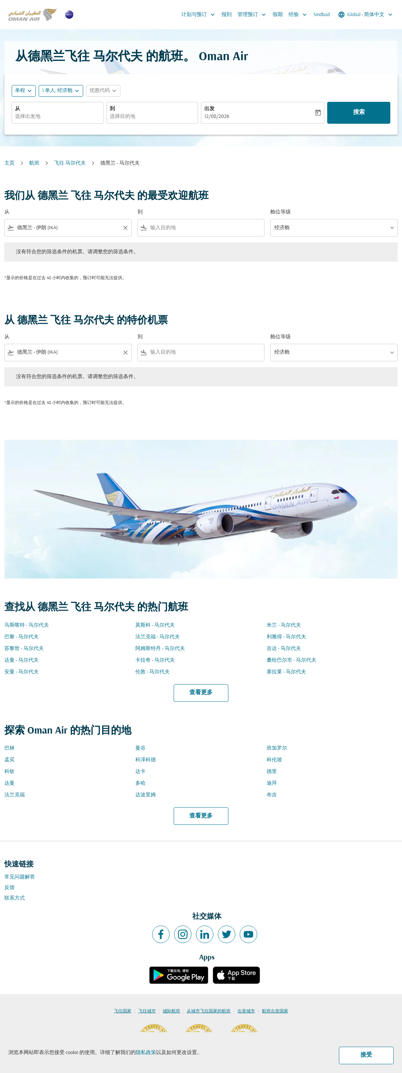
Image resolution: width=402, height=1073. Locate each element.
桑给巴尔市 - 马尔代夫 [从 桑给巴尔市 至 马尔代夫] (291, 660)
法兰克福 (14, 795)
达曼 (9, 783)
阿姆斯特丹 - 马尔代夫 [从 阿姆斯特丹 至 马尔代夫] (160, 648)
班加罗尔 (277, 748)
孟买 (9, 760)
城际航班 (171, 1011)
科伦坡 (274, 760)
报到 (226, 15)
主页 (9, 163)
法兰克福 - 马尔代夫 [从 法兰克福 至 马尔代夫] (157, 637)
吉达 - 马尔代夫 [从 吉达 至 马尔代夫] (284, 648)
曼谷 (140, 748)
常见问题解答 (19, 877)
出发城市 (246, 1011)
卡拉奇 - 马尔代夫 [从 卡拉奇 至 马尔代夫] (155, 660)
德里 (272, 771)
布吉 (272, 795)
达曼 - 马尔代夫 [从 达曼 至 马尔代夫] (21, 660)
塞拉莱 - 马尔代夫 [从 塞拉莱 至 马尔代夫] (286, 672)
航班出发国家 (275, 1011)
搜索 (359, 112)
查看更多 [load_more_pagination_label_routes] (201, 693)
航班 (34, 163)
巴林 (9, 748)
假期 (277, 15)
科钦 (9, 771)
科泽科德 (145, 760)
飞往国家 (122, 1011)
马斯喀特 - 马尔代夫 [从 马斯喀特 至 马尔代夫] (26, 625)
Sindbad (321, 15)
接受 (366, 1055)
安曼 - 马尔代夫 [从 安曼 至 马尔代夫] (21, 672)
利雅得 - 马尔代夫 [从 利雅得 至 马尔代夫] (286, 637)
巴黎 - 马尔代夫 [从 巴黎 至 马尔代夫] (21, 637)
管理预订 (253, 14)
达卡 (140, 771)
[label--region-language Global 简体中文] (366, 14)
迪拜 (272, 783)
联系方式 (14, 898)
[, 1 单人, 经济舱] (57, 91)
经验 (299, 14)
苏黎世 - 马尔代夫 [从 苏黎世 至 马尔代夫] (24, 648)
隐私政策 (146, 1052)
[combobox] (57, 116)
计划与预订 (200, 14)
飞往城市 (147, 1011)
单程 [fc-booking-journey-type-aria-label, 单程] (20, 90)
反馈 (9, 888)
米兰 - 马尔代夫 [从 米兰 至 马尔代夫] (284, 625)
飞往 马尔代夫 (70, 163)
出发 (209, 109)
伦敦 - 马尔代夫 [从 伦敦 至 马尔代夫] (152, 672)
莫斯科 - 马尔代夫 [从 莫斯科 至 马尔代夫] (155, 625)
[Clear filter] (125, 227)
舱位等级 (280, 212)
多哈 (140, 783)
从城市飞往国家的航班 (209, 1011)
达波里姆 (145, 795)
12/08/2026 (216, 116)
